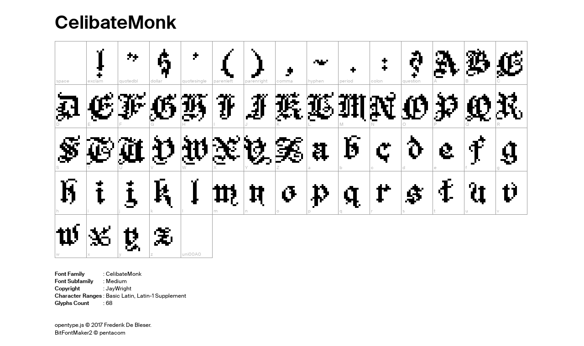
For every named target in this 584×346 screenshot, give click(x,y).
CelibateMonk (115, 22)
